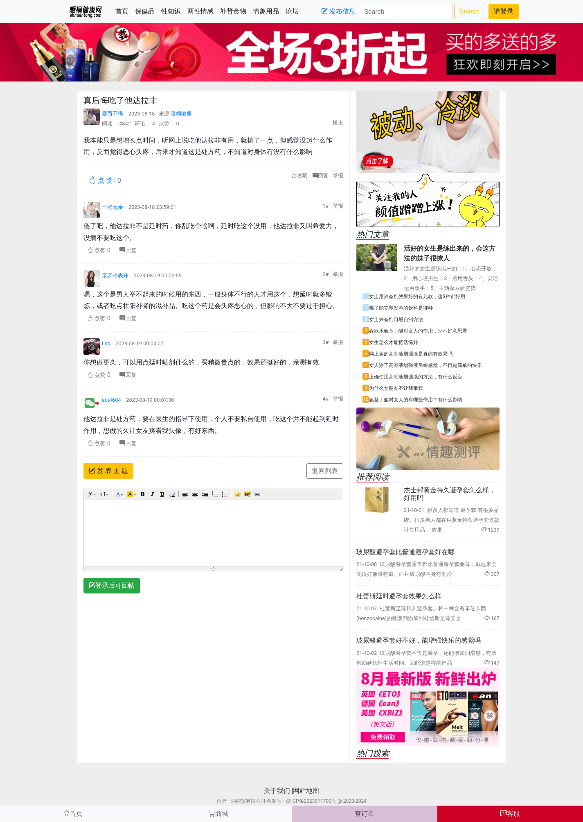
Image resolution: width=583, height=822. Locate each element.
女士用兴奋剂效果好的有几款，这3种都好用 (417, 296)
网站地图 (306, 791)
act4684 (112, 400)
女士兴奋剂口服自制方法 (396, 319)
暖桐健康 (181, 114)
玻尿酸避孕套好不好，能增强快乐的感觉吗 (418, 640)
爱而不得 (113, 114)
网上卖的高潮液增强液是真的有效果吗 (410, 354)
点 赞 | (105, 180)
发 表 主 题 (108, 471)
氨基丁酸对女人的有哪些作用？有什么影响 (415, 400)
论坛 (294, 11)
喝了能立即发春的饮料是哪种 (401, 308)
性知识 (172, 11)
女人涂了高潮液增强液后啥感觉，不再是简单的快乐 (425, 365)
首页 (123, 11)
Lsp (107, 343)
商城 (218, 813)
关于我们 (277, 791)
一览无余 (113, 207)
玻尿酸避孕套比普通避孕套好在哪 (405, 552)
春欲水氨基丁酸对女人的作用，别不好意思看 (418, 331)
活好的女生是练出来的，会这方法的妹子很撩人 (449, 253)
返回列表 (325, 471)
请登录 (503, 11)
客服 (510, 813)
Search (469, 11)
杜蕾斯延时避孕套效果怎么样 (398, 596)
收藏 (299, 175)
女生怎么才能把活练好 (393, 342)
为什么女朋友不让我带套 (396, 388)
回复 (323, 175)
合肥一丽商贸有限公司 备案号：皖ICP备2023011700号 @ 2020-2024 (291, 801)
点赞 (98, 250)
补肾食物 (235, 11)
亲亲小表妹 (116, 275)
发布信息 (338, 11)
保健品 (146, 11)
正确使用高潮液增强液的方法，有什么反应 (415, 377)
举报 (338, 175)
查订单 (364, 813)
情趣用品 (267, 11)
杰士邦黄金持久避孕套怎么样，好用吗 (449, 494)
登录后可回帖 (112, 585)
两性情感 (202, 11)
